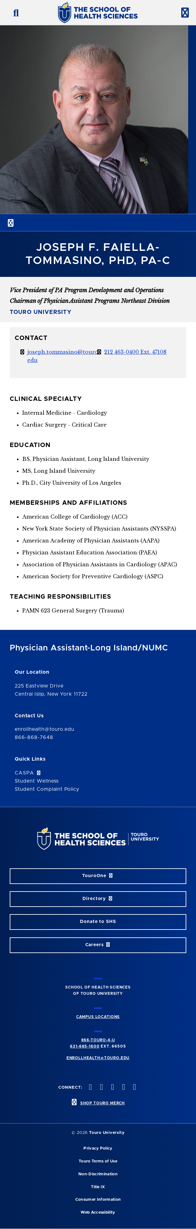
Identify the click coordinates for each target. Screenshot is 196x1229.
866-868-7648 (34, 737)
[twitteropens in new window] (101, 1087)
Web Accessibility (98, 1212)
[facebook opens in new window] (90, 1087)
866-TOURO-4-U (98, 1040)
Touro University (106, 1133)
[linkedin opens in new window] (134, 1087)
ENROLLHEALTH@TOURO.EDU (98, 1058)
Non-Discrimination (98, 1174)
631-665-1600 (84, 1046)
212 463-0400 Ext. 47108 (135, 352)
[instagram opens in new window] (112, 1087)
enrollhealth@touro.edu (44, 729)
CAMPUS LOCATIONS (98, 1017)
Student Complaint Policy (47, 789)
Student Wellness (36, 781)
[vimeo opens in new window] (123, 1087)
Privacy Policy (97, 1148)
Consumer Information (98, 1200)
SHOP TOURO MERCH (102, 1103)
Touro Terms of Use (98, 1161)
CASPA (28, 772)
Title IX (98, 1187)
